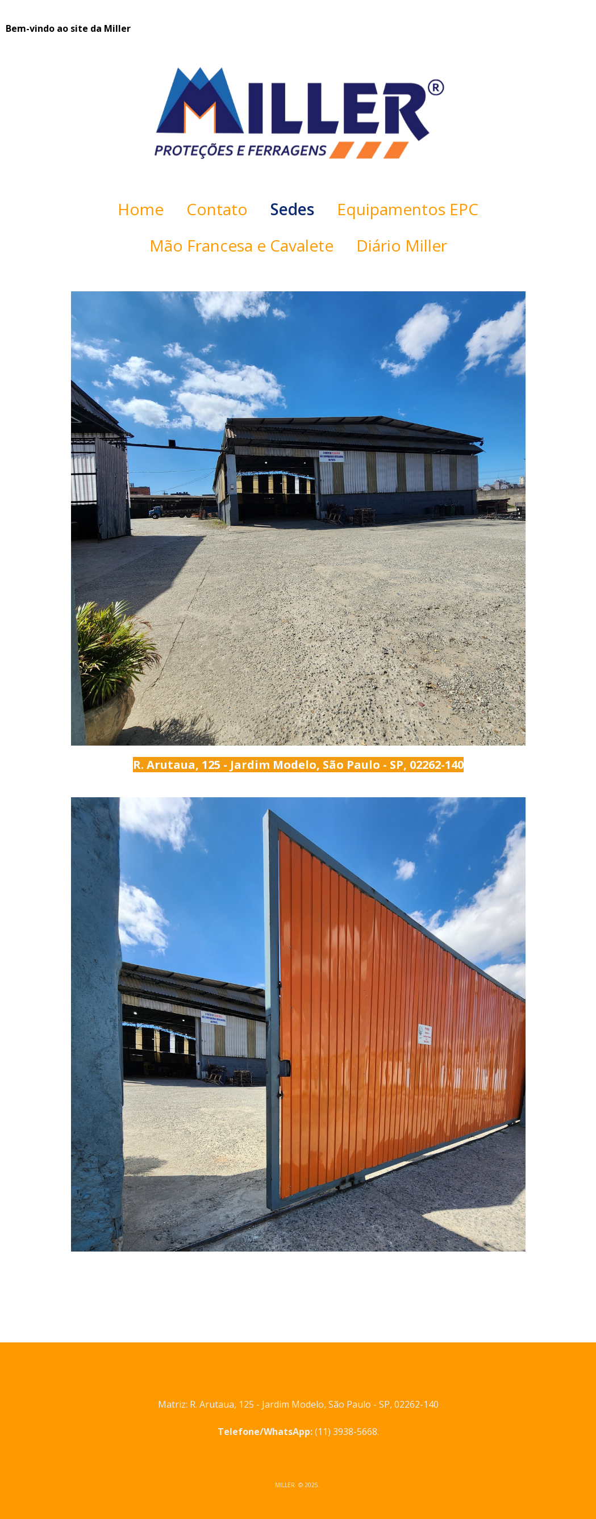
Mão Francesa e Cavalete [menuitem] (241, 245)
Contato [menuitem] (217, 209)
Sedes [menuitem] (292, 209)
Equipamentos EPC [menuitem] (407, 209)
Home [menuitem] (141, 209)
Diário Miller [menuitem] (401, 245)
